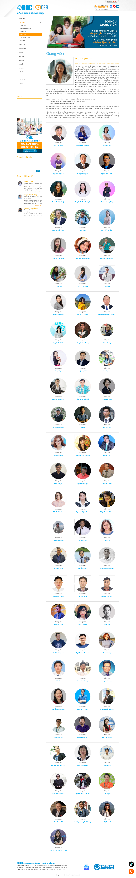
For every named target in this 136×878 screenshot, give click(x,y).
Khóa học (22, 44)
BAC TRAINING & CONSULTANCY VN (24, 7)
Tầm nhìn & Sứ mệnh (25, 28)
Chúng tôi (23, 25)
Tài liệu (21, 64)
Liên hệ (21, 84)
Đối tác (21, 72)
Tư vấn (21, 52)
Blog (29, 89)
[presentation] (29, 165)
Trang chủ (22, 18)
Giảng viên (23, 34)
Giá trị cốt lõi (24, 31)
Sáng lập (22, 40)
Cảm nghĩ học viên (25, 37)
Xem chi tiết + (38, 191)
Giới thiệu (22, 22)
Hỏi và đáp (22, 80)
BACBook (22, 60)
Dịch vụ (21, 56)
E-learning (22, 48)
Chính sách (22, 76)
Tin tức (21, 68)
